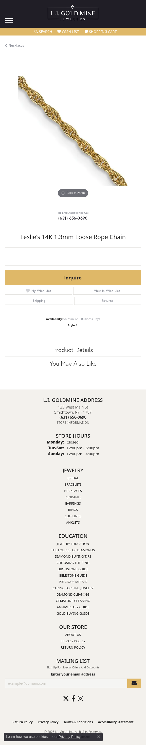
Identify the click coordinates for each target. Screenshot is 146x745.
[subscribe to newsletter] (134, 683)
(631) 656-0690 (73, 218)
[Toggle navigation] (9, 20)
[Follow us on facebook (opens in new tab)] (73, 699)
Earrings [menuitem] (73, 503)
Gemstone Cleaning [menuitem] (73, 600)
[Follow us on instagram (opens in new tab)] (80, 699)
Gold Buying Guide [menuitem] (73, 613)
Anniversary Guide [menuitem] (73, 607)
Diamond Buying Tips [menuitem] (73, 556)
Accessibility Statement (115, 722)
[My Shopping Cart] (100, 32)
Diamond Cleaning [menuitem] (73, 594)
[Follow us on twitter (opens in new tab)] (66, 699)
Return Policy (73, 647)
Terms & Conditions (78, 722)
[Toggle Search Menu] (43, 32)
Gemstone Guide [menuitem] (73, 575)
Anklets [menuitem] (73, 522)
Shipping (39, 301)
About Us (73, 634)
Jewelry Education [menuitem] (73, 543)
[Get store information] (73, 422)
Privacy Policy (73, 641)
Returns (108, 301)
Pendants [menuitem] (73, 497)
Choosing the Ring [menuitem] (73, 562)
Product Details (73, 350)
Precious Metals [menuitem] (73, 581)
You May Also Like (73, 363)
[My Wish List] (68, 32)
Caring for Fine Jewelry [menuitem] (73, 588)
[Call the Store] (73, 417)
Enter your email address (73, 674)
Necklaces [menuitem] (73, 490)
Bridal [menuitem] (73, 478)
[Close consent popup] (98, 736)
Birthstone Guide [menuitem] (73, 569)
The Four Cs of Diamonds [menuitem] (73, 550)
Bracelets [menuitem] (72, 484)
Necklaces (16, 45)
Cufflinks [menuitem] (73, 516)
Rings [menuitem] (73, 509)
